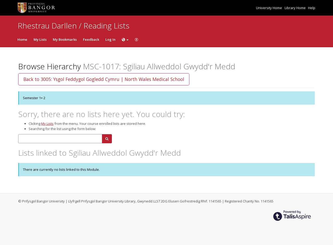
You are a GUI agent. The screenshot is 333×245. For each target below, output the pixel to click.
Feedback (91, 39)
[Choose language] (125, 39)
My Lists (40, 39)
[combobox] (60, 138)
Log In (110, 39)
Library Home (295, 7)
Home (22, 39)
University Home (269, 7)
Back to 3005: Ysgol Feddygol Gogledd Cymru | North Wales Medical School (103, 79)
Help (311, 7)
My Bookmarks (65, 39)
